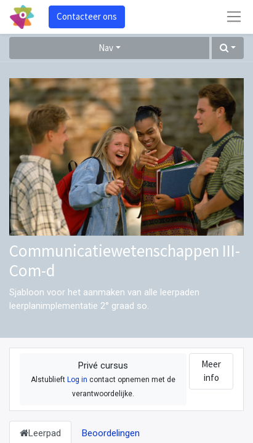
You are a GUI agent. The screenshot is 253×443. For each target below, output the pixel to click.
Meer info (211, 371)
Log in (77, 379)
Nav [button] (105, 48)
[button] (228, 48)
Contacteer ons (87, 16)
